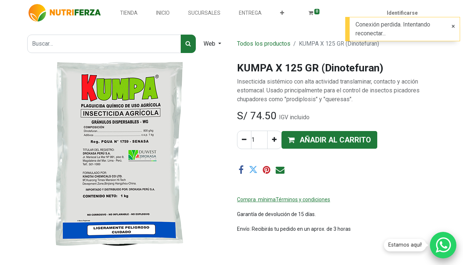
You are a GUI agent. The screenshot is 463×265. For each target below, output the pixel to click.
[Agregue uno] (274, 140)
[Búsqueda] (188, 44)
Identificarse (402, 13)
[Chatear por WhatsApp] (443, 245)
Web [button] (210, 43)
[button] (282, 13)
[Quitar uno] (244, 140)
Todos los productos (263, 43)
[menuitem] (129, 13)
